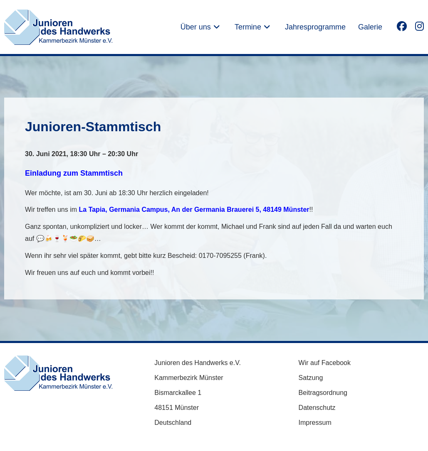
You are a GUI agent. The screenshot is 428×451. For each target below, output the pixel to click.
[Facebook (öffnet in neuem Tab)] (402, 26)
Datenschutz (317, 407)
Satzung (311, 377)
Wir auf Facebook (325, 362)
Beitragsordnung (323, 392)
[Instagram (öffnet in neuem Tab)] (419, 26)
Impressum (315, 422)
